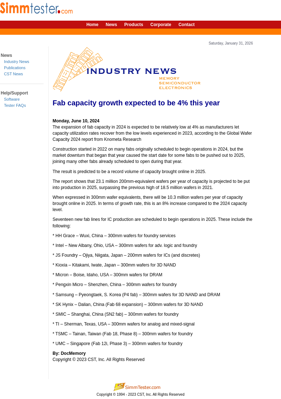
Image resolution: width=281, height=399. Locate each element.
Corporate (160, 24)
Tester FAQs (15, 105)
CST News (13, 74)
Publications (14, 68)
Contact (186, 24)
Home (92, 24)
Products (133, 24)
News (111, 24)
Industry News (16, 61)
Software (12, 99)
